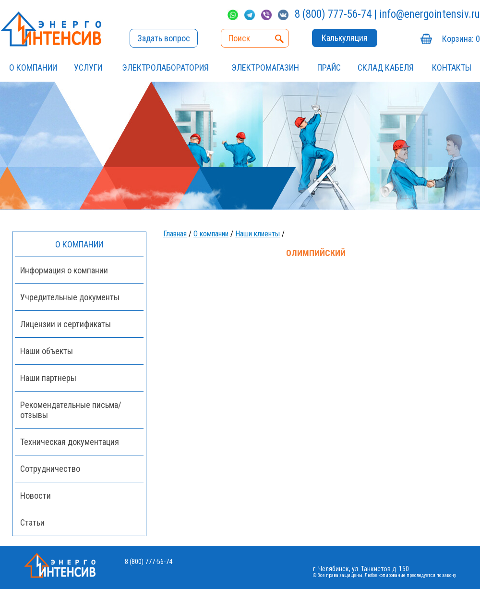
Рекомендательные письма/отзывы (70, 410)
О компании (33, 67)
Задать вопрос (163, 38)
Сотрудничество (50, 469)
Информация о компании (64, 270)
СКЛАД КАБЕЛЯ (386, 67)
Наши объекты (46, 351)
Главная (175, 233)
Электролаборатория (165, 67)
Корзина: (461, 39)
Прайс (329, 67)
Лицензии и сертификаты (65, 324)
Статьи (32, 522)
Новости (35, 496)
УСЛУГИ (88, 67)
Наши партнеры (48, 378)
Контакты (451, 67)
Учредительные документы (70, 297)
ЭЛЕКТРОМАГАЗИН (265, 67)
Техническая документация (69, 442)
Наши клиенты (257, 233)
